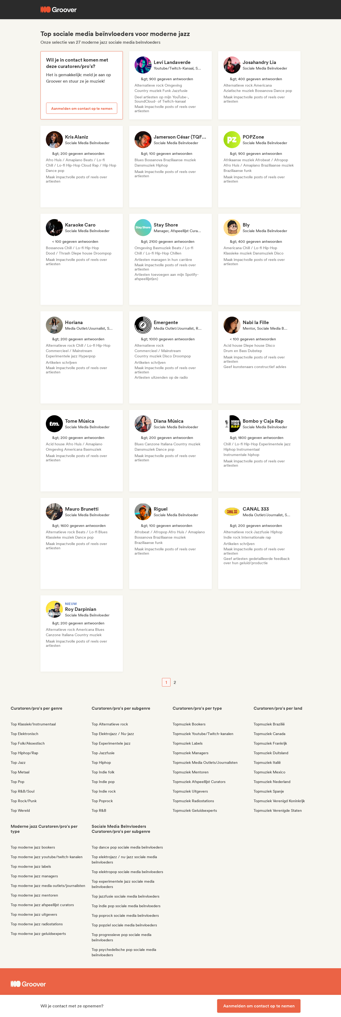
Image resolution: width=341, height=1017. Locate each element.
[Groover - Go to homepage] (51, 984)
